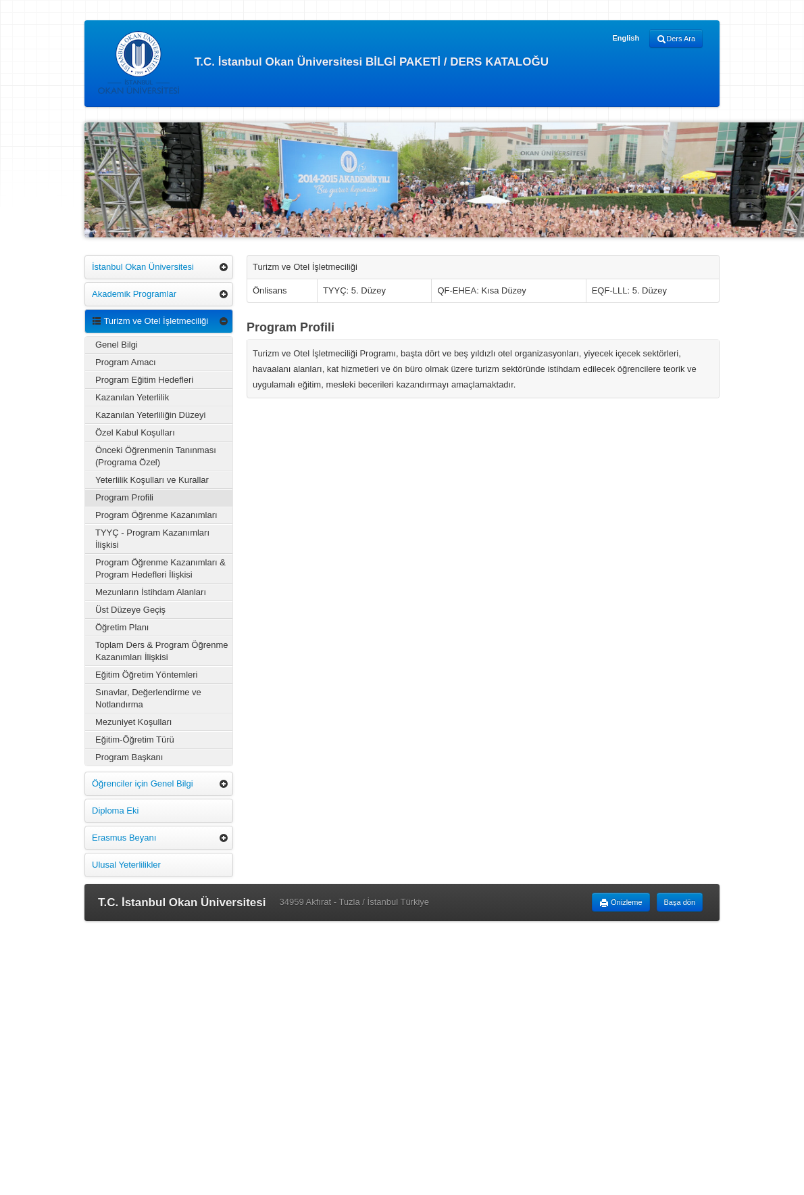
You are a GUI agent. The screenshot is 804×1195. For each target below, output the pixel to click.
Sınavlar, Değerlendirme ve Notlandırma (148, 698)
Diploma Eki (115, 810)
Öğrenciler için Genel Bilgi (142, 783)
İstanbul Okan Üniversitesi (143, 267)
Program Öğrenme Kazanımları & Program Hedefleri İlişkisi (160, 568)
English (625, 38)
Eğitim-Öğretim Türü (134, 739)
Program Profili (124, 497)
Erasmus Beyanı (124, 838)
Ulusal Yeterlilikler (126, 865)
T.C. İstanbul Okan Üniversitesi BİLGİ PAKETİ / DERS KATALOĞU (323, 62)
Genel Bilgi (116, 344)
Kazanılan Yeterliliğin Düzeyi (150, 415)
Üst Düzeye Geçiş (130, 610)
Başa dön (679, 902)
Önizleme (621, 903)
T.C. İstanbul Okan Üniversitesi (182, 902)
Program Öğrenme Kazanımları (156, 515)
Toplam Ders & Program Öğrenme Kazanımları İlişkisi (161, 651)
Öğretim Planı (122, 627)
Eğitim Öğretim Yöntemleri (146, 675)
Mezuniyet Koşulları (133, 722)
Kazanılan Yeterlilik (132, 397)
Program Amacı (125, 362)
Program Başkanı (129, 757)
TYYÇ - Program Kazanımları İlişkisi (152, 539)
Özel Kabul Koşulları (135, 432)
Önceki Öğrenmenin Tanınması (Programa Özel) (155, 456)
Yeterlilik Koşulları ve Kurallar (152, 480)
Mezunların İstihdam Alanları (150, 592)
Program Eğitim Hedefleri (144, 380)
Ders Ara (676, 39)
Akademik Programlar (134, 294)
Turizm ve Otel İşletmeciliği (150, 321)
